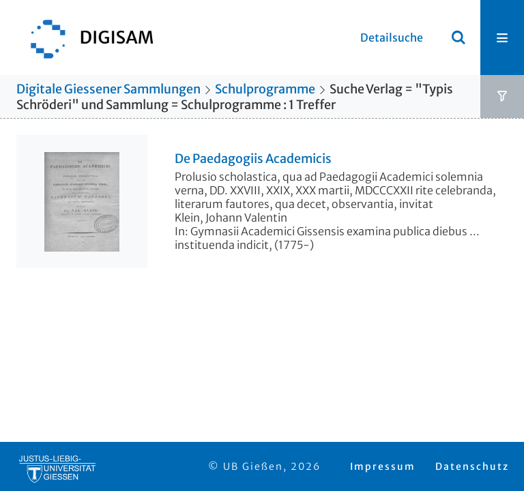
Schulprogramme (265, 89)
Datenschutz (472, 466)
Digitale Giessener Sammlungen (108, 89)
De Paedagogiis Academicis (253, 158)
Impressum (383, 466)
